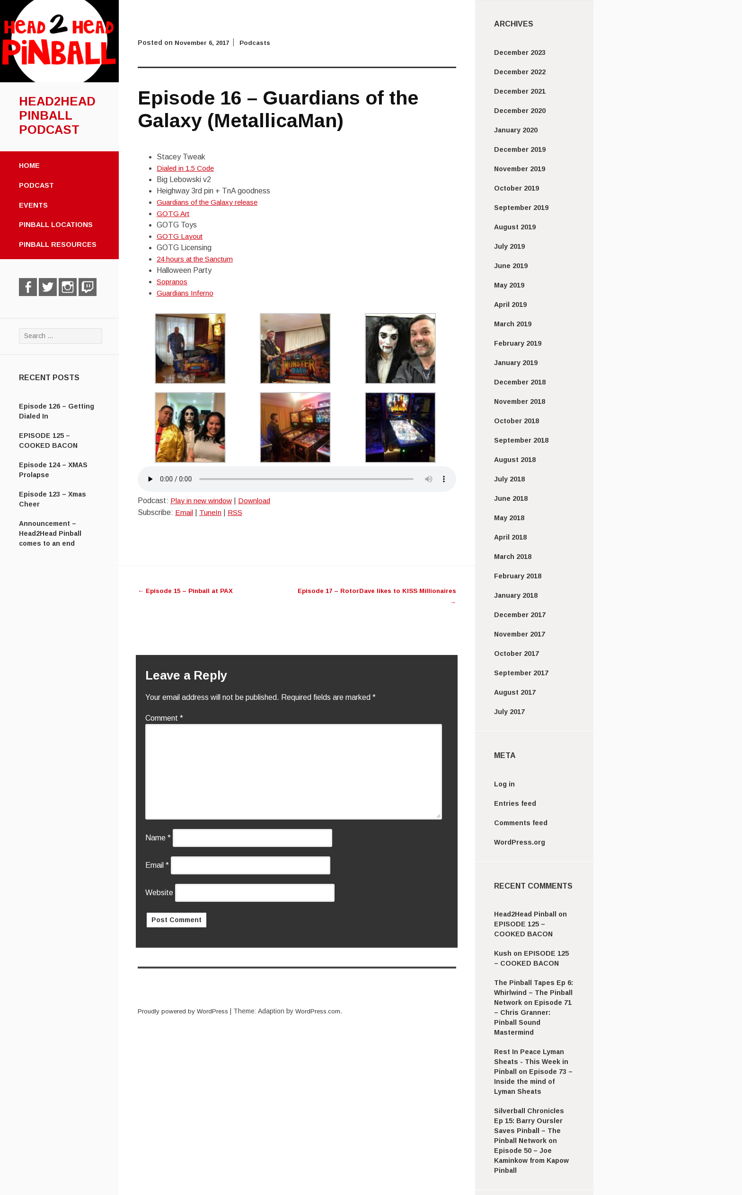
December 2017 (520, 615)
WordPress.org (519, 842)
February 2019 (517, 343)
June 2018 (511, 498)
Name (158, 838)
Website (159, 893)
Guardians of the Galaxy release (210, 202)
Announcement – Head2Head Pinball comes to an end (50, 533)
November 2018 (519, 401)
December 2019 (520, 149)
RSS (237, 512)
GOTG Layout (180, 236)
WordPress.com (324, 1011)
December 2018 (520, 382)
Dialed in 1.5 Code (187, 168)
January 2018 (516, 595)
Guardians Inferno (186, 293)
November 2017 (519, 634)
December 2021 (520, 91)
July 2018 (509, 479)
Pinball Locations (56, 224)
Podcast (36, 185)
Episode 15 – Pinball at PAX (188, 590)
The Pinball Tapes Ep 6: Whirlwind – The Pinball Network (533, 992)
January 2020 (516, 130)
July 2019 (509, 246)
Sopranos (173, 282)
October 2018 (516, 421)
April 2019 (510, 304)
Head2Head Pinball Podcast (57, 115)
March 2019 (512, 324)
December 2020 (520, 110)
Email (184, 512)
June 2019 (511, 266)
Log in (504, 784)
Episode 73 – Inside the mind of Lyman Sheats (533, 1081)
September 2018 (521, 440)
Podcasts (260, 42)
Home (29, 165)
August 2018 (515, 459)
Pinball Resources (58, 244)
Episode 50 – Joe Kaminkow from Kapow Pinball (531, 1160)
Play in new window (202, 501)
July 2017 (509, 711)
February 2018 (517, 576)
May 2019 (509, 285)
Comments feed (521, 823)
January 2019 (516, 362)
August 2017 (515, 692)
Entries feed (515, 803)
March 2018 (512, 556)
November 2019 (519, 169)
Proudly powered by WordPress (185, 1011)
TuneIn (211, 512)
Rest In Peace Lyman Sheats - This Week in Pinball (531, 1061)
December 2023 (520, 52)
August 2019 (515, 227)
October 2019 (516, 188)
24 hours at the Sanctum (197, 259)
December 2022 (520, 72)
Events (33, 205)
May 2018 (509, 518)
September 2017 (521, 673)
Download (257, 501)
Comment (164, 718)
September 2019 (521, 207)
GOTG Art (174, 213)
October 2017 (516, 653)
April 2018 (510, 537)
